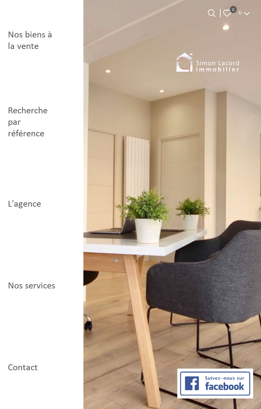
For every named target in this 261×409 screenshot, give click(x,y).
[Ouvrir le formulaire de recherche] (211, 13)
